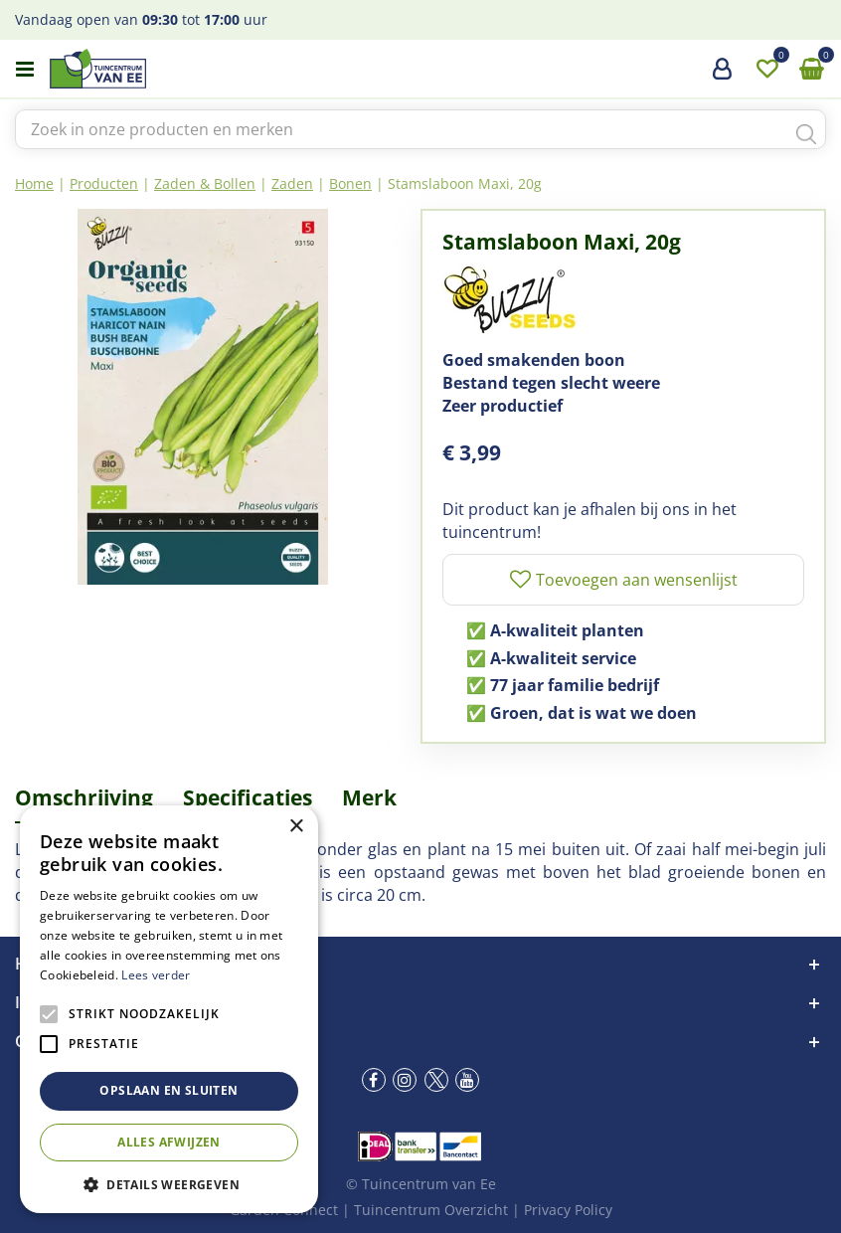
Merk (369, 797)
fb (374, 1080)
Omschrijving (84, 797)
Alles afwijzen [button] (169, 1142)
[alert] (169, 1009)
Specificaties (247, 797)
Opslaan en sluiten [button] (168, 1090)
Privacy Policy (568, 1209)
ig (405, 1080)
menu (25, 70)
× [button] (295, 826)
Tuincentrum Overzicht (431, 1209)
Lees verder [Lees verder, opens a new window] (155, 975)
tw (436, 1080)
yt (467, 1080)
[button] (169, 1183)
